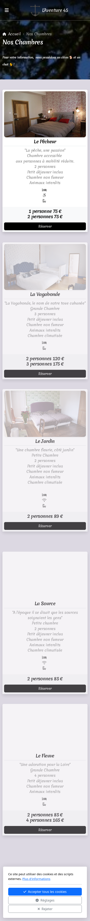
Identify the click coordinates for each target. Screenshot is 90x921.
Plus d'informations (36, 879)
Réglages (44, 900)
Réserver (45, 226)
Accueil (14, 34)
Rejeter (45, 909)
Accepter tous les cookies (45, 891)
